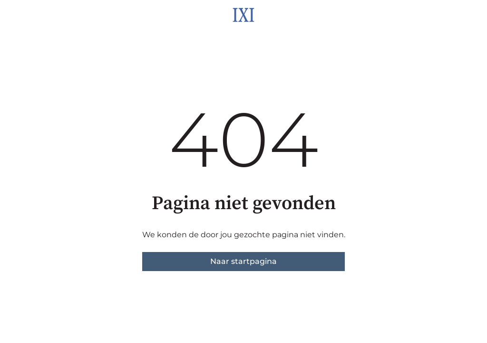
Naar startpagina (243, 261)
